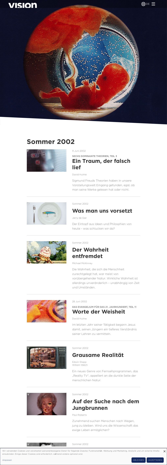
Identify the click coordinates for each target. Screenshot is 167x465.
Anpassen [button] (7, 460)
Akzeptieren (155, 460)
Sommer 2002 (80, 203)
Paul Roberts (79, 415)
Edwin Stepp (79, 362)
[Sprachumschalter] (143, 4)
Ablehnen (138, 460)
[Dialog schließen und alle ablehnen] (164, 450)
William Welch (80, 365)
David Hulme (79, 174)
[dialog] (83, 456)
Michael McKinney (82, 263)
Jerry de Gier (79, 218)
